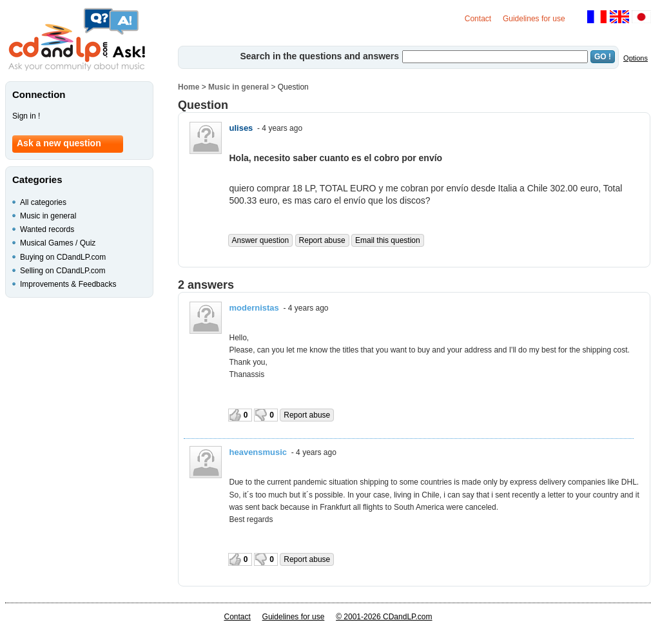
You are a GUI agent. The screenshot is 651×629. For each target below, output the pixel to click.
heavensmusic (258, 452)
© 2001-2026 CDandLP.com (384, 616)
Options (635, 58)
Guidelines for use (534, 18)
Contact (478, 18)
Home (188, 87)
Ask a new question (59, 143)
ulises (241, 128)
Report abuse (322, 240)
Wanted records (47, 229)
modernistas (254, 308)
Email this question (387, 240)
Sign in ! (26, 116)
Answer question (260, 240)
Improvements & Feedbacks (68, 284)
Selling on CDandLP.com (63, 270)
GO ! (602, 56)
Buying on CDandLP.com (63, 257)
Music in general (238, 87)
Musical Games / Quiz (57, 242)
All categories (43, 202)
